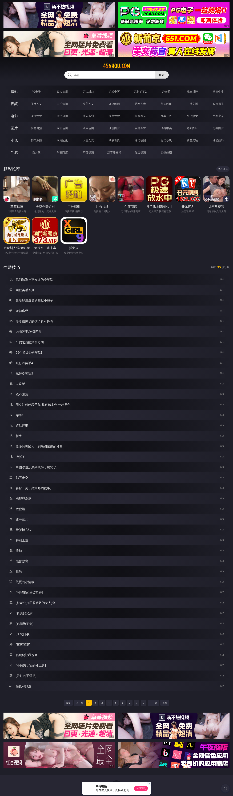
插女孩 (36, 152)
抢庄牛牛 (218, 92)
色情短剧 (166, 152)
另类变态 (218, 116)
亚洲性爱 (36, 116)
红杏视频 (140, 152)
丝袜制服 (166, 104)
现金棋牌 (192, 92)
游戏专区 (114, 92)
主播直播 (192, 104)
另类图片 (218, 128)
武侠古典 (114, 140)
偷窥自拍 (36, 128)
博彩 (14, 91)
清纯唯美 (166, 128)
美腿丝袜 (140, 128)
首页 (68, 702)
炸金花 (166, 92)
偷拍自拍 (62, 116)
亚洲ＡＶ (36, 104)
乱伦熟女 (192, 116)
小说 (14, 140)
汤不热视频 (114, 152)
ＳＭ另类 (218, 104)
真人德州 (62, 92)
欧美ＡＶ (88, 104)
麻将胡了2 (140, 92)
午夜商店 (62, 152)
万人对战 (88, 92)
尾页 (164, 702)
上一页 (79, 702)
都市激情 (36, 140)
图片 (14, 128)
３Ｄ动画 (114, 104)
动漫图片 (114, 128)
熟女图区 (192, 128)
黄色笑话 (192, 140)
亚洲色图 (62, 128)
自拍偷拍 (62, 104)
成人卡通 (88, 116)
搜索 (161, 75)
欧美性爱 (114, 116)
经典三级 (166, 116)
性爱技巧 (218, 140)
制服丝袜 (140, 116)
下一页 (153, 702)
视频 (14, 103)
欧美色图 (88, 128)
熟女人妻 (140, 104)
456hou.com (116, 66)
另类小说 (166, 140)
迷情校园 (140, 140)
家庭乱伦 (62, 140)
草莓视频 (88, 152)
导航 (14, 152)
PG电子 (36, 92)
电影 (14, 115)
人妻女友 (88, 140)
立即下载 (141, 788)
